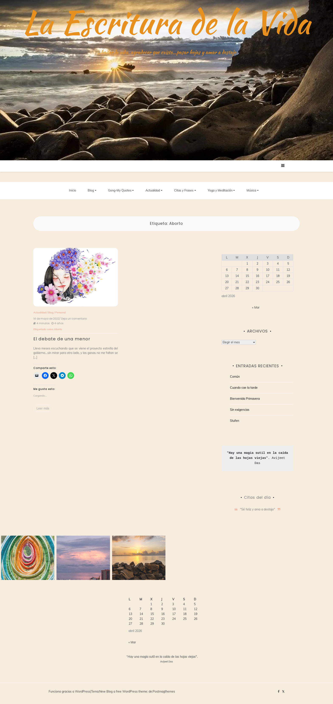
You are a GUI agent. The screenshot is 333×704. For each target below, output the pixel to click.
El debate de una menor (61, 339)
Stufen (234, 421)
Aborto (58, 329)
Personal (60, 312)
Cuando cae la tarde (244, 388)
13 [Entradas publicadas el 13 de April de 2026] (227, 276)
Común (235, 377)
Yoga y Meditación (220, 191)
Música (251, 191)
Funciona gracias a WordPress (69, 692)
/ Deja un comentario (73, 319)
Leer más (43, 409)
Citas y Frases (183, 191)
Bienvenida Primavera (245, 399)
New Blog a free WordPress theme (123, 692)
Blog (91, 191)
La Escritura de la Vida (167, 22)
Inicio (72, 191)
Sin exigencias (239, 410)
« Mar (256, 308)
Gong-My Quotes (119, 191)
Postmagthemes (164, 692)
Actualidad (152, 191)
